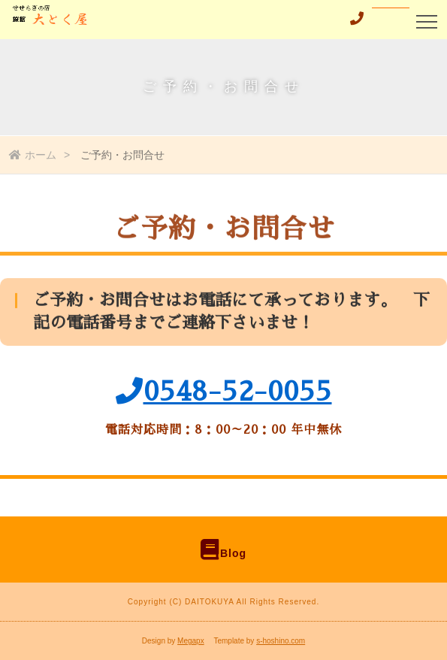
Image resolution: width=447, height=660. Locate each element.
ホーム (32, 155)
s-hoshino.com (280, 641)
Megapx (190, 641)
